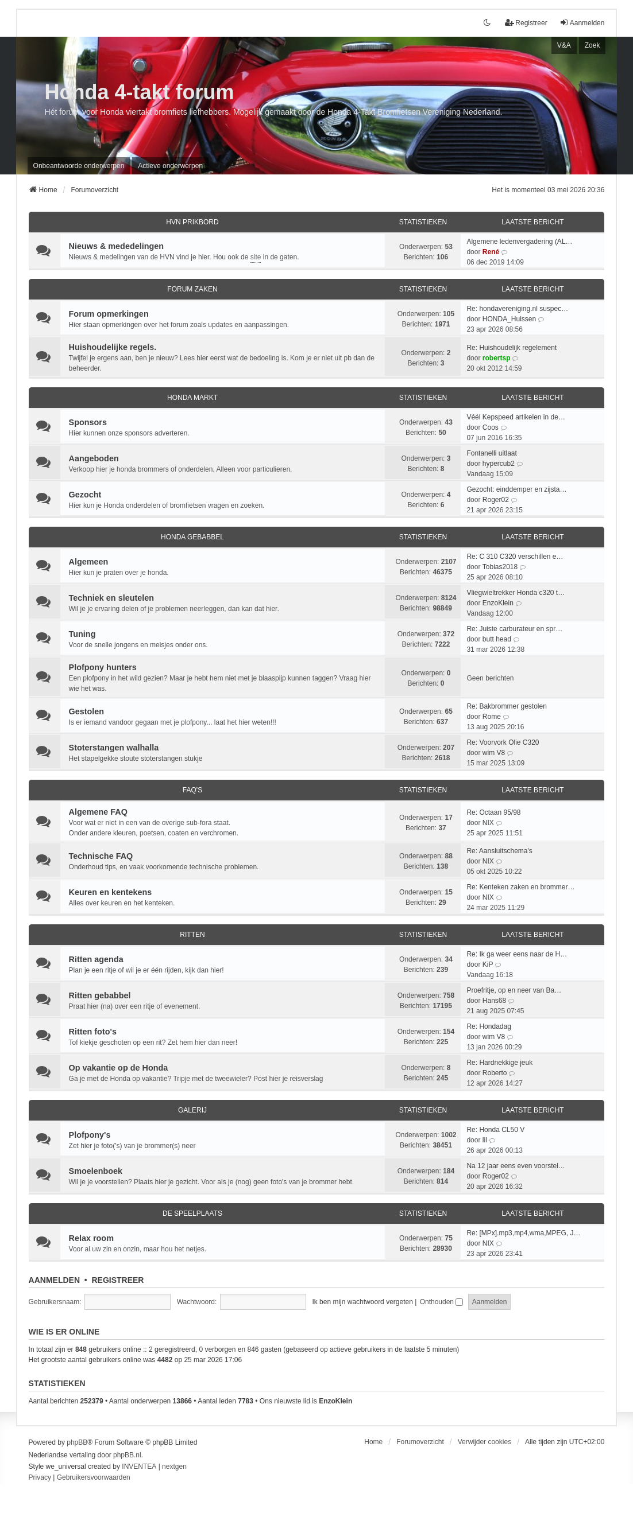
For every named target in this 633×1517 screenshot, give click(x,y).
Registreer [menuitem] (526, 22)
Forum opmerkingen (109, 313)
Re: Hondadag (488, 1026)
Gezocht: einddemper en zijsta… (516, 489)
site (255, 257)
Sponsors (88, 422)
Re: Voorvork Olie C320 (502, 742)
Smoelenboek (96, 1171)
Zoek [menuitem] (592, 45)
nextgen (174, 1466)
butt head (497, 639)
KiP (488, 964)
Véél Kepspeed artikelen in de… (515, 417)
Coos (491, 427)
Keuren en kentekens (110, 892)
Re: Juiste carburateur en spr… (514, 629)
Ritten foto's (93, 1031)
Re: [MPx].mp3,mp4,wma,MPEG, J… (523, 1233)
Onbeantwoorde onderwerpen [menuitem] (79, 166)
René (491, 252)
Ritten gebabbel (100, 995)
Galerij (192, 1110)
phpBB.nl (127, 1455)
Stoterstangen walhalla (114, 747)
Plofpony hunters (103, 667)
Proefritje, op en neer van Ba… (513, 990)
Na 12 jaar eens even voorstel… (515, 1166)
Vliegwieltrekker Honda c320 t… (515, 593)
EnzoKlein (498, 603)
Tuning (82, 634)
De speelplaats (192, 1213)
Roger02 (496, 500)
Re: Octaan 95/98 (493, 812)
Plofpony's (90, 1134)
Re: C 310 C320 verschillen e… (514, 557)
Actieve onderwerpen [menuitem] (170, 166)
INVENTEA (139, 1466)
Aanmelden (54, 1280)
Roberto (495, 1073)
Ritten (192, 935)
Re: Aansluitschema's (499, 851)
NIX (488, 823)
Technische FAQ (101, 856)
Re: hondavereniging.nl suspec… (517, 309)
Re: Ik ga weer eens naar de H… (516, 954)
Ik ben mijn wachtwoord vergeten (362, 1302)
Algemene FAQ (98, 811)
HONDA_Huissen (509, 319)
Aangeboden (94, 458)
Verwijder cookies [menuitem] (484, 1442)
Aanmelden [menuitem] (582, 22)
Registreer (117, 1280)
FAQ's (192, 790)
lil (485, 1140)
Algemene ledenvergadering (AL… (519, 242)
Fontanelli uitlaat (491, 453)
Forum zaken (192, 289)
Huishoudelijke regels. (113, 347)
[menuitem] (40, 1478)
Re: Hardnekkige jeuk (499, 1063)
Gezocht (85, 494)
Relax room (91, 1238)
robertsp (497, 358)
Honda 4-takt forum (139, 92)
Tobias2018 (500, 567)
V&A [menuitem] (564, 45)
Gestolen (87, 711)
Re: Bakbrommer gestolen (506, 706)
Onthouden (442, 1302)
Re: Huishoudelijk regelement (511, 348)
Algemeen (89, 561)
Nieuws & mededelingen (116, 246)
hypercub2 (499, 464)
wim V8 (494, 753)
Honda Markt (192, 398)
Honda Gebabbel (192, 537)
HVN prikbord (192, 222)
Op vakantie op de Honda (118, 1067)
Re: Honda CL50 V (495, 1130)
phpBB (77, 1442)
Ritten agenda (96, 959)
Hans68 (494, 1001)
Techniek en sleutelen (112, 597)
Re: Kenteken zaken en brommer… (520, 887)
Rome (492, 717)
